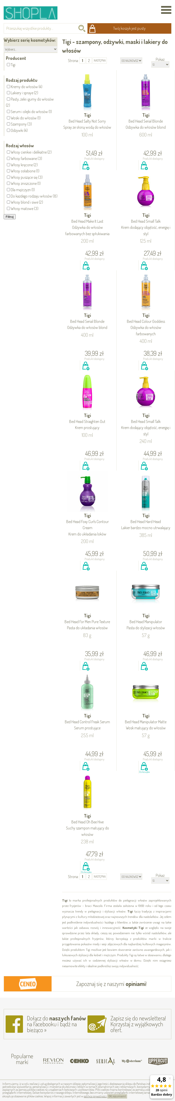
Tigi (87, 121)
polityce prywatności (95, 1096)
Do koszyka (86, 171)
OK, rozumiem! (117, 1096)
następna (100, 60)
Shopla (34, 13)
